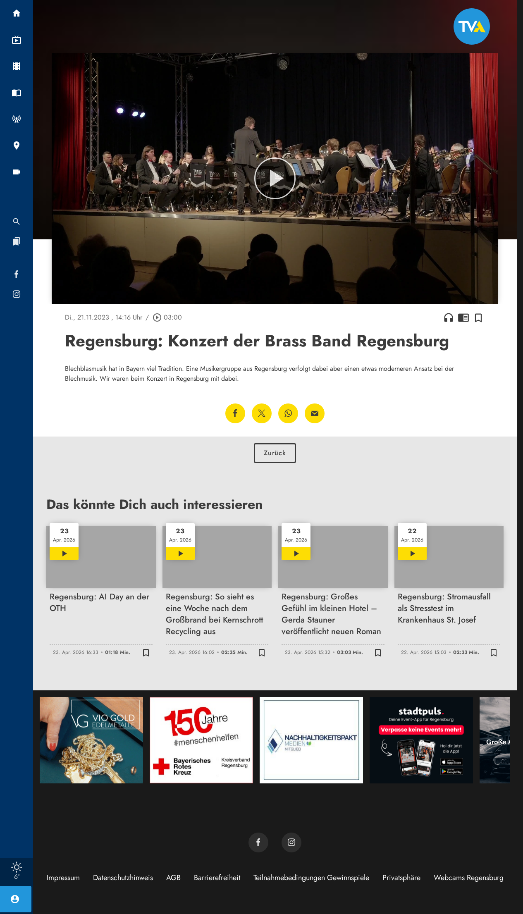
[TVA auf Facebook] (258, 842)
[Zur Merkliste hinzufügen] (478, 317)
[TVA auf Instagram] (291, 842)
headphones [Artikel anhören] (448, 317)
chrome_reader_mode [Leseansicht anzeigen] (463, 317)
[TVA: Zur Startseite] (472, 26)
